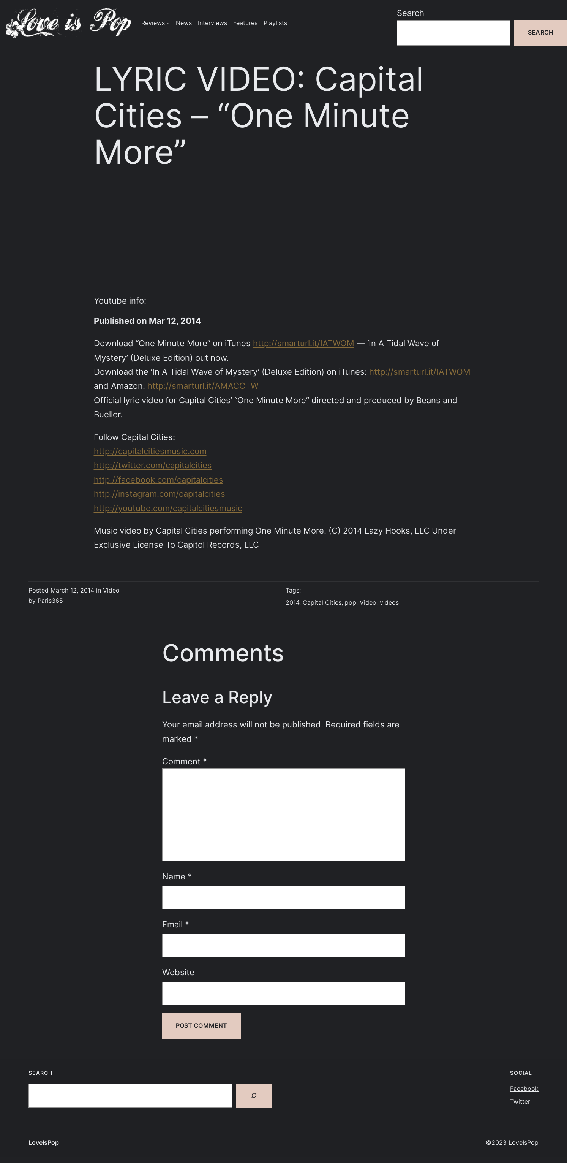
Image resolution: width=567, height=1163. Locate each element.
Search (410, 13)
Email (175, 924)
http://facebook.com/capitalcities (158, 480)
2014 (292, 602)
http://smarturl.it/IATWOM (303, 343)
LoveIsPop (43, 1142)
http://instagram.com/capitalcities (159, 494)
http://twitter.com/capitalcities (153, 465)
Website (178, 972)
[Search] (254, 1096)
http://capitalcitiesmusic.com (150, 451)
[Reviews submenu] (168, 23)
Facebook (524, 1088)
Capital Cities (322, 602)
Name (177, 876)
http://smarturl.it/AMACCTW (203, 386)
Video (111, 590)
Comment (184, 761)
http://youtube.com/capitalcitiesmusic (168, 508)
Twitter (520, 1101)
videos (389, 602)
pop (350, 602)
